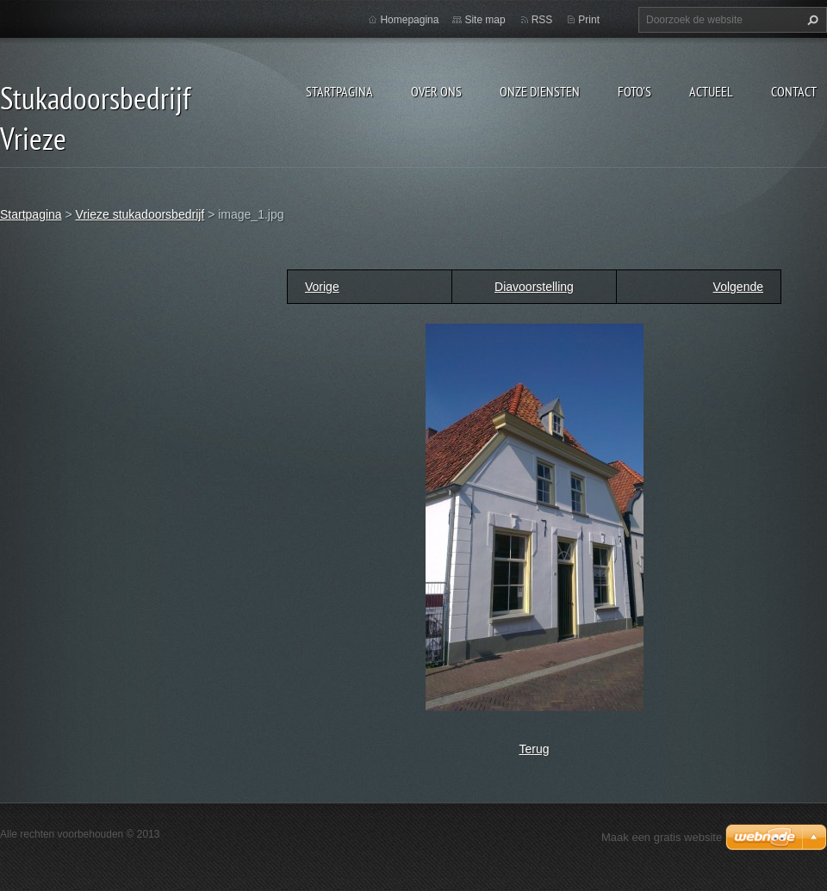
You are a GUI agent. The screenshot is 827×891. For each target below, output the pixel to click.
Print (589, 20)
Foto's (634, 91)
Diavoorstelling (534, 287)
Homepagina (409, 20)
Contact (794, 91)
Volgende (738, 287)
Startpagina (339, 91)
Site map (484, 20)
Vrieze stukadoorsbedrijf (140, 214)
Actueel (711, 91)
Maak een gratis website (661, 837)
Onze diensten (540, 91)
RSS (542, 20)
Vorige (322, 287)
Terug (534, 749)
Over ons (436, 91)
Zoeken (811, 20)
